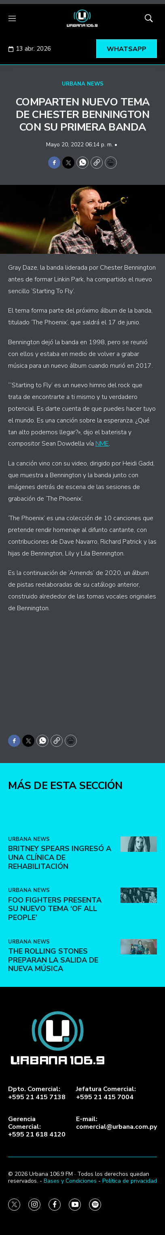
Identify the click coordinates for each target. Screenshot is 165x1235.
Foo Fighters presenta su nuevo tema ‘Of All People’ (55, 963)
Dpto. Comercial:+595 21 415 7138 (37, 1093)
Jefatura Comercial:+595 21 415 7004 (106, 1093)
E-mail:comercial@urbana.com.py (116, 1123)
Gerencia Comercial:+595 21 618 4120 (37, 1127)
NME (102, 443)
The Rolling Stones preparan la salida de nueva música (53, 1014)
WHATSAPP (126, 49)
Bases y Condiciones (70, 1181)
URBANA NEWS (83, 84)
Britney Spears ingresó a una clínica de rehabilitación (59, 912)
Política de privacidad (129, 1181)
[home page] (82, 18)
